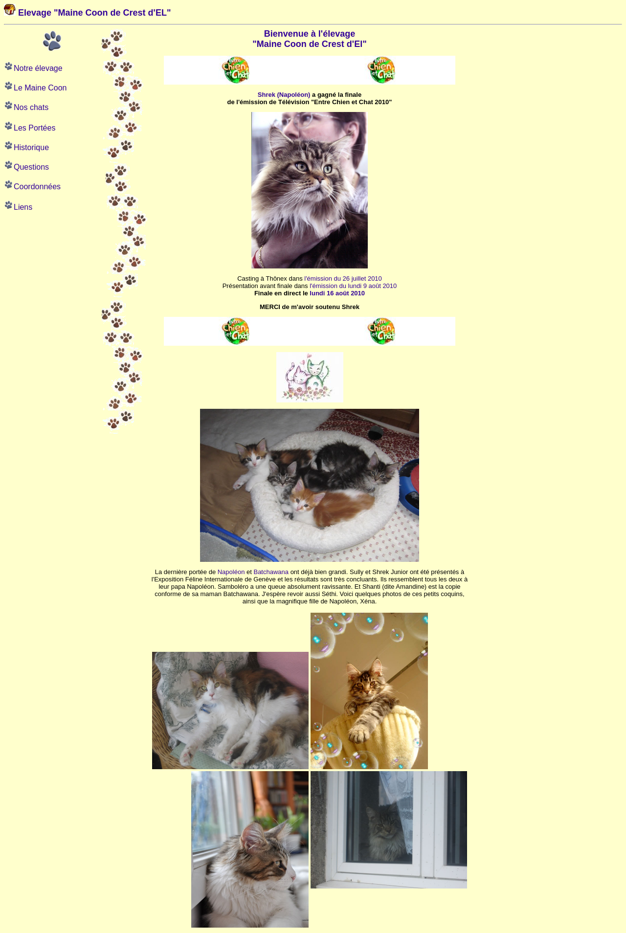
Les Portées (34, 128)
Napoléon (231, 572)
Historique (31, 147)
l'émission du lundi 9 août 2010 (353, 285)
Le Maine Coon (40, 88)
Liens (23, 207)
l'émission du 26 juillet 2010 (343, 278)
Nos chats (31, 107)
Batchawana (271, 572)
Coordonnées (37, 186)
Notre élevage (38, 68)
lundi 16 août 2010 (337, 293)
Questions (31, 167)
